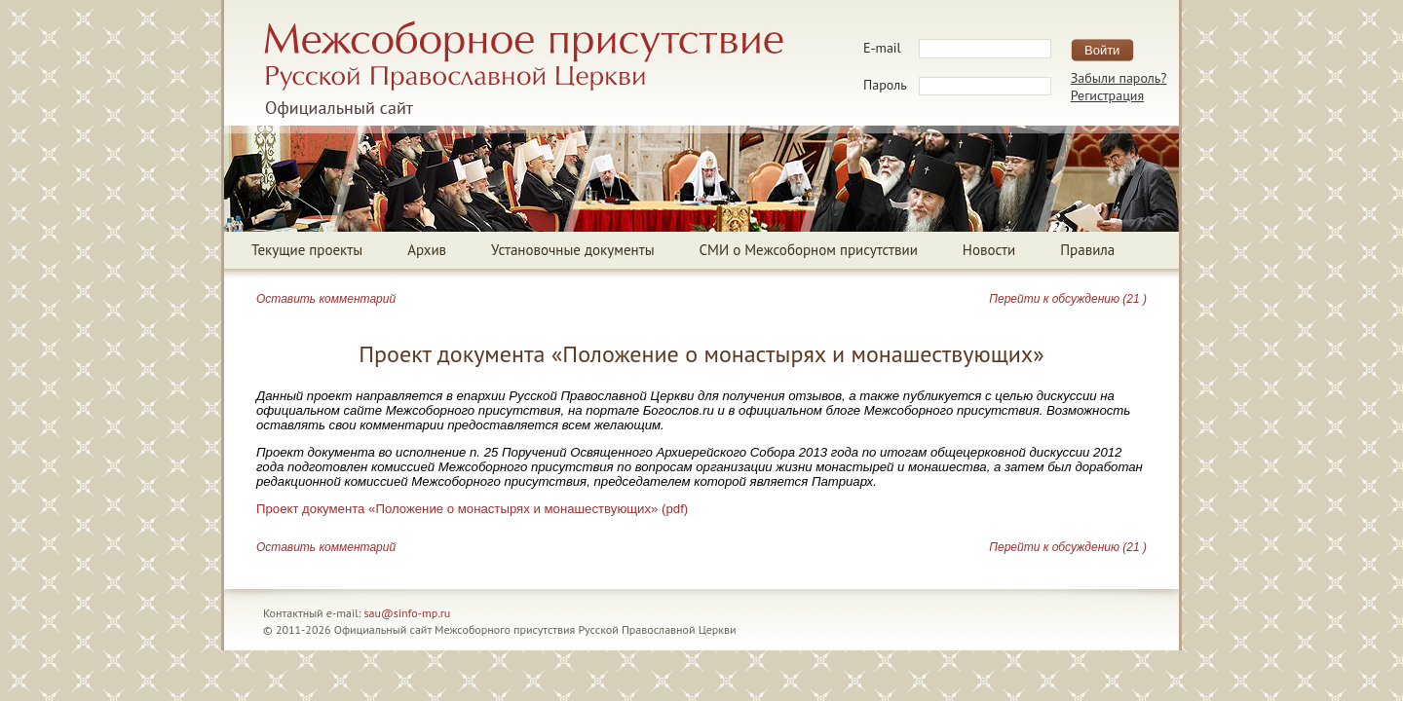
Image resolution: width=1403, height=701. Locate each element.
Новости (989, 249)
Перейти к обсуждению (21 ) (1068, 299)
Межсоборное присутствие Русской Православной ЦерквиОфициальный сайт (523, 69)
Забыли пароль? (1119, 78)
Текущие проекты (306, 249)
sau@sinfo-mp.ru (407, 613)
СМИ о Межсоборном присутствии (809, 249)
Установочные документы (572, 249)
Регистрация (1107, 95)
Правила (1087, 249)
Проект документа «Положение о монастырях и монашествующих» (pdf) (472, 508)
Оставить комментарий (326, 299)
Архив (426, 249)
